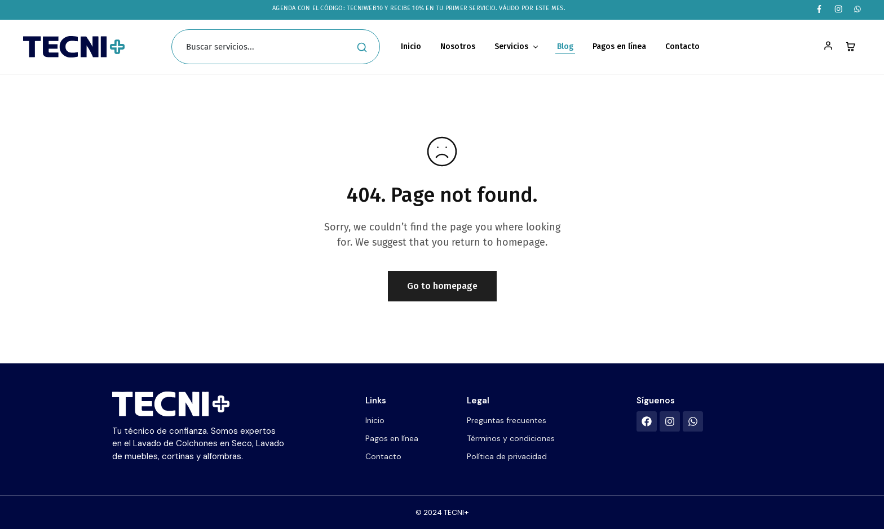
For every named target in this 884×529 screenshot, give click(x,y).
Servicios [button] (517, 47)
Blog (565, 46)
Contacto (682, 46)
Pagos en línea (619, 46)
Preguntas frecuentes (506, 420)
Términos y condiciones (511, 438)
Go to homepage (442, 286)
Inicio (411, 46)
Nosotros (457, 46)
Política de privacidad (507, 456)
